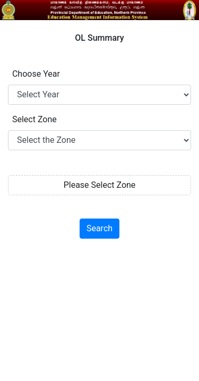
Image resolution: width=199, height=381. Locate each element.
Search (99, 228)
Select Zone (32, 119)
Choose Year (34, 74)
